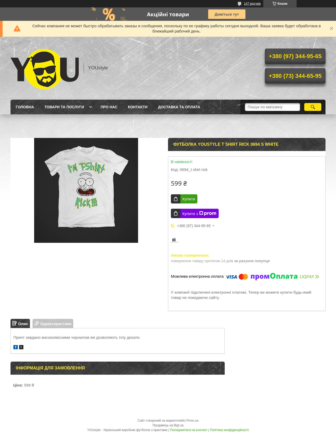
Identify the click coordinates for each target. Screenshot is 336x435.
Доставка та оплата (179, 107)
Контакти (138, 107)
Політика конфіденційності (229, 430)
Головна (25, 107)
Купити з (199, 213)
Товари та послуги (64, 107)
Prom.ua (192, 420)
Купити (188, 199)
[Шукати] (312, 107)
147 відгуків (252, 4)
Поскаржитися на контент (188, 430)
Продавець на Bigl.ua (168, 425)
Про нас (109, 107)
